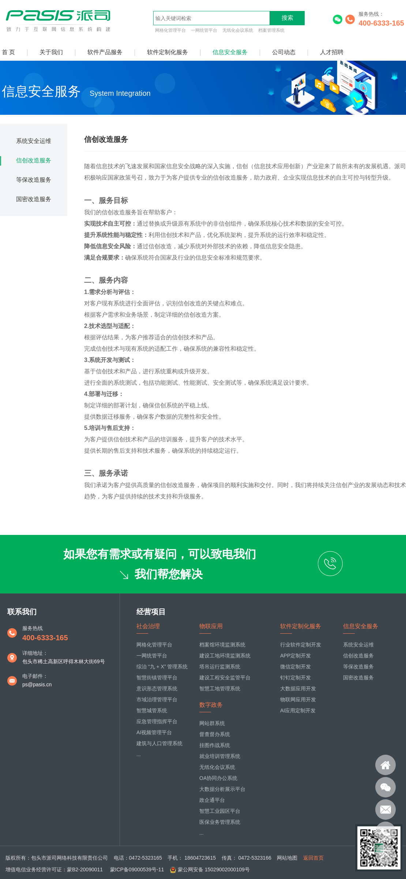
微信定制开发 (295, 666)
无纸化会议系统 (237, 30)
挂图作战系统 (214, 745)
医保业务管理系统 (219, 822)
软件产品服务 (105, 52)
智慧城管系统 (151, 710)
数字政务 (211, 705)
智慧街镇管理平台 (156, 677)
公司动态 (284, 52)
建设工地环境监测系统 (225, 656)
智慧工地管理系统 (219, 688)
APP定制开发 (295, 656)
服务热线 (32, 628)
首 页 (8, 52)
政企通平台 (212, 800)
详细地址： (35, 653)
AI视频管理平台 (154, 732)
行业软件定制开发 (300, 645)
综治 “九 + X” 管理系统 (162, 666)
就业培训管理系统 (219, 756)
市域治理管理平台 (156, 699)
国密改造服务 (33, 199)
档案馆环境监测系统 (222, 645)
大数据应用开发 (298, 688)
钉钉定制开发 (295, 677)
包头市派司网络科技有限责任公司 (69, 858)
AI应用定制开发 (298, 710)
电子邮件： (35, 676)
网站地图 (287, 858)
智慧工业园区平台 (219, 811)
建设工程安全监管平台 (225, 677)
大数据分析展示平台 (222, 789)
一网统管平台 (204, 30)
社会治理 (148, 626)
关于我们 (51, 52)
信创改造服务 (33, 160)
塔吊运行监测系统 (219, 666)
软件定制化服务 (167, 52)
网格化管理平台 (170, 30)
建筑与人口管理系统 (159, 743)
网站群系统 (212, 723)
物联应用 (211, 626)
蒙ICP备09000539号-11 (136, 869)
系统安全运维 (33, 141)
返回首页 (313, 858)
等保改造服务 (33, 180)
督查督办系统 (214, 734)
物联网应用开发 (298, 699)
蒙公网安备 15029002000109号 (214, 869)
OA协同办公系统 (218, 778)
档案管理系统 (271, 30)
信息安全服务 (230, 52)
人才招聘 (331, 52)
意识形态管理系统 (156, 688)
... (138, 754)
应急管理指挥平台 (156, 721)
